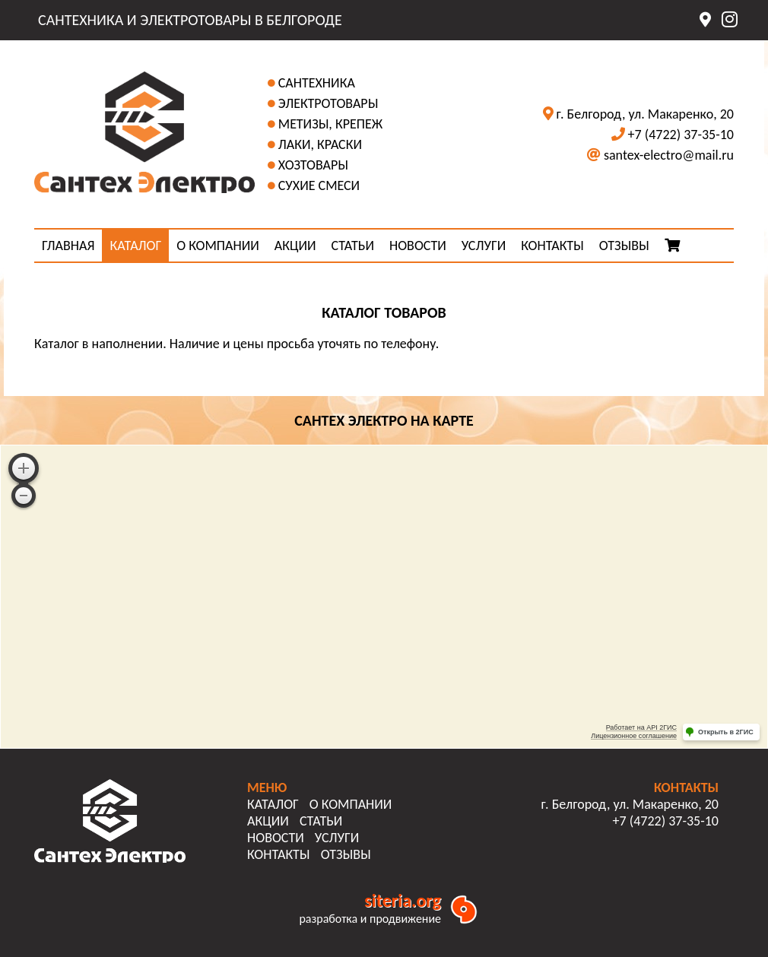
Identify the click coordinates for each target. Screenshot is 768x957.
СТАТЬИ (353, 245)
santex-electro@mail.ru (669, 155)
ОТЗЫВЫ (624, 245)
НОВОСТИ (417, 245)
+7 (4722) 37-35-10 (681, 134)
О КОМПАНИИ (217, 245)
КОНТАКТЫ (552, 245)
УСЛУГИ (484, 245)
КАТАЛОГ (135, 245)
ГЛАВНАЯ (68, 245)
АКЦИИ (295, 245)
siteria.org (402, 900)
